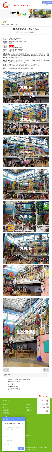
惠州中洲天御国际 (13, 386)
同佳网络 (34, 449)
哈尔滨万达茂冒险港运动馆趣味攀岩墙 (19, 379)
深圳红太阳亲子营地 (14, 389)
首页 (12, 24)
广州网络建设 (26, 449)
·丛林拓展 (29, 407)
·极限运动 (29, 410)
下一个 (46, 370)
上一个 (6, 370)
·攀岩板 (5, 404)
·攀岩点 (28, 404)
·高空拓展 (6, 413)
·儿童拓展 (6, 410)
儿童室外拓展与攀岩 (14, 381)
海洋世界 (10, 384)
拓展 (27, 420)
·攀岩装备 (6, 407)
